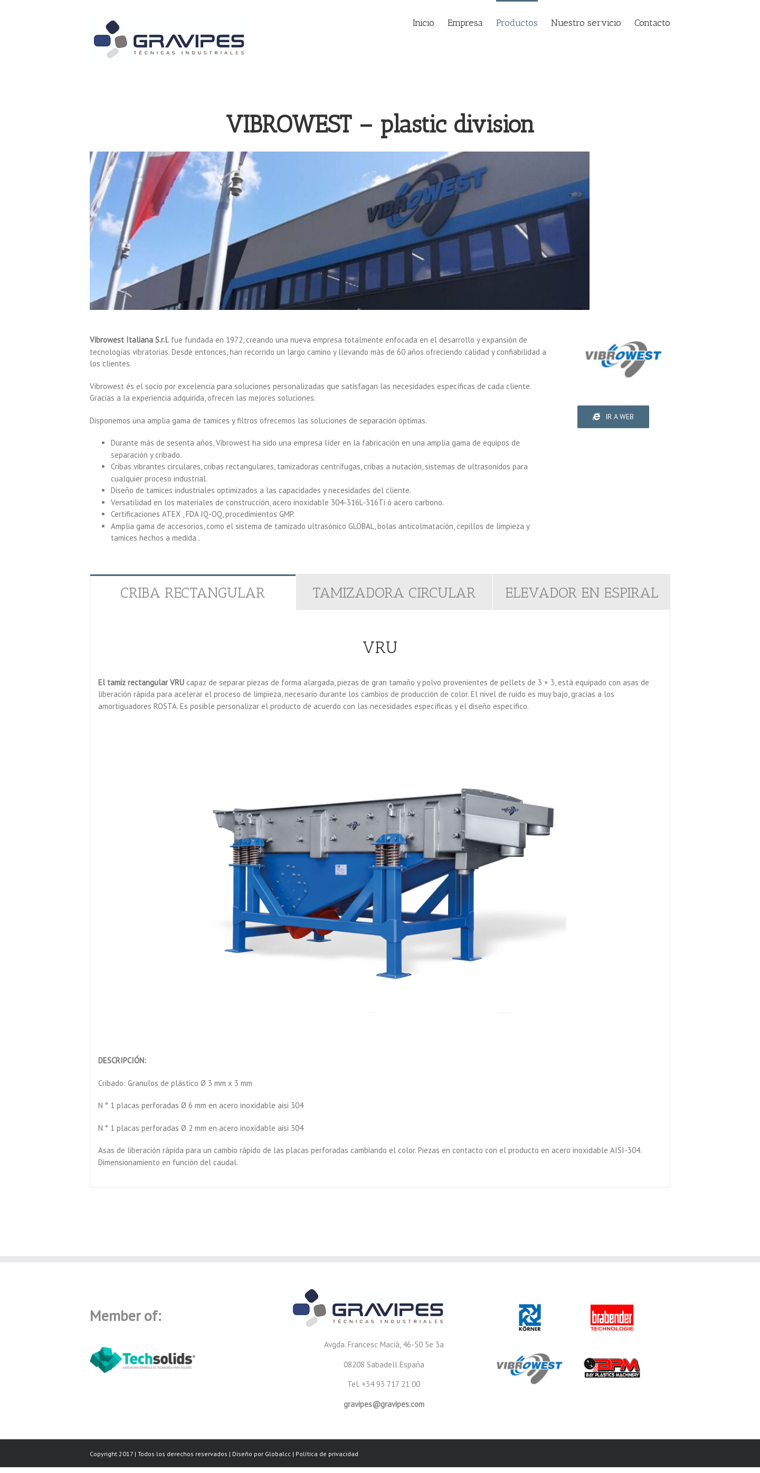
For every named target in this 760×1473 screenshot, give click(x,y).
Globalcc (278, 1454)
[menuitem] (430, 22)
